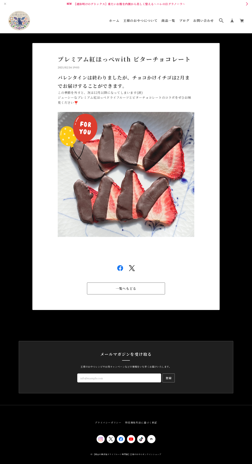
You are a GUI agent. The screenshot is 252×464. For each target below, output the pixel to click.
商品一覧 (168, 21)
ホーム (114, 21)
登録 (169, 378)
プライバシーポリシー (108, 422)
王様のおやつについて (140, 21)
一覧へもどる (126, 288)
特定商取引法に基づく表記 (141, 422)
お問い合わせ (203, 21)
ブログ (184, 21)
